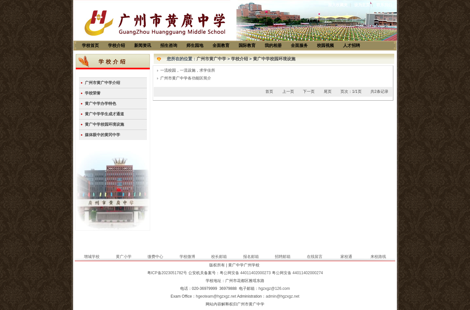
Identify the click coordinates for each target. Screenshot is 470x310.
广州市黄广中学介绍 (102, 82)
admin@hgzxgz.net (282, 296)
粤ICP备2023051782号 (167, 273)
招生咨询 (168, 45)
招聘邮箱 (282, 256)
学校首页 (90, 45)
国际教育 (247, 45)
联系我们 (384, 5)
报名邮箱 (251, 256)
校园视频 (325, 45)
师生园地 (194, 45)
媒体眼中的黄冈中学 (102, 135)
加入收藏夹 (338, 5)
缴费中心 (155, 256)
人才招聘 (351, 45)
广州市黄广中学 (211, 58)
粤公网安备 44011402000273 (245, 273)
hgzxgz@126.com (274, 288)
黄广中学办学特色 (100, 103)
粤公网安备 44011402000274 (297, 273)
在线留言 (314, 256)
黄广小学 (124, 256)
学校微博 (187, 256)
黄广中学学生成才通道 (104, 114)
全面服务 (299, 45)
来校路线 (378, 256)
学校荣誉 (93, 93)
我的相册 (273, 45)
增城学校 (92, 256)
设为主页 (362, 5)
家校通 (346, 256)
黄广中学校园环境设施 (104, 124)
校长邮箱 (219, 256)
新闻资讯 (142, 45)
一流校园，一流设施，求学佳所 (187, 70)
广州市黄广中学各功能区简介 (185, 78)
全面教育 (220, 45)
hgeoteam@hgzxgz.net (216, 296)
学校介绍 (116, 45)
